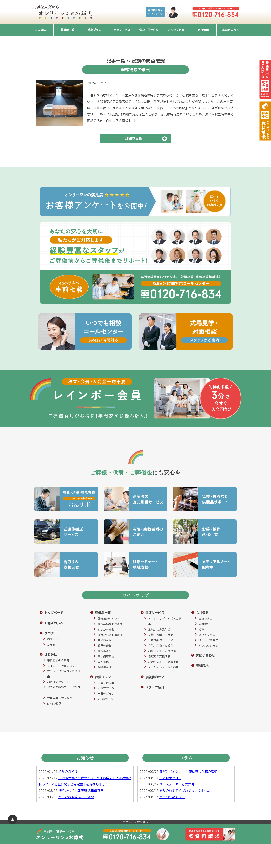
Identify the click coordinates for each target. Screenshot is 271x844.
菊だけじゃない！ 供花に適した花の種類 (188, 771)
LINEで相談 (54, 703)
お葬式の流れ (106, 683)
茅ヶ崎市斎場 (106, 656)
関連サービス (122, 30)
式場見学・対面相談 (59, 698)
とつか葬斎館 (106, 629)
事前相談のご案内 (58, 660)
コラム (51, 644)
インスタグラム (208, 645)
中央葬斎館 (105, 640)
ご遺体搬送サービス (160, 640)
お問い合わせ (205, 655)
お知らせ (52, 639)
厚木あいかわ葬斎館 (110, 624)
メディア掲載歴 (208, 640)
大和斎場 (103, 662)
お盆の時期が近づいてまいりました (184, 790)
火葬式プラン (106, 688)
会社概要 (204, 624)
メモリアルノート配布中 (163, 667)
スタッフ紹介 (176, 30)
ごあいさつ (206, 618)
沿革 (201, 629)
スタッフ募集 (207, 635)
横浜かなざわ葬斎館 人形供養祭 (81, 790)
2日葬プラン (105, 699)
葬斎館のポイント (109, 618)
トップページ (53, 612)
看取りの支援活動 (159, 656)
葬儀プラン (95, 30)
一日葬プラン (106, 693)
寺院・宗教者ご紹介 (160, 645)
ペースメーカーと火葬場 (176, 784)
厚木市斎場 (105, 651)
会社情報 (203, 30)
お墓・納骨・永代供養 (162, 651)
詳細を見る (148, 138)
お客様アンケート (58, 682)
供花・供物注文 (149, 30)
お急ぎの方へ (230, 30)
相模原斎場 (105, 667)
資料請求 (202, 665)
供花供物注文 (154, 677)
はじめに (40, 30)
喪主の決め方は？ (172, 797)
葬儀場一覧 (67, 30)
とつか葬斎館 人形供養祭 (76, 797)
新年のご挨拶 (67, 771)
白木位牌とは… (170, 778)
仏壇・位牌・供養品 (160, 635)
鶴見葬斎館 (105, 645)
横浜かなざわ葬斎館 (110, 635)
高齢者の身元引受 (159, 629)
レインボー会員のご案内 (62, 666)
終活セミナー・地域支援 (163, 662)
